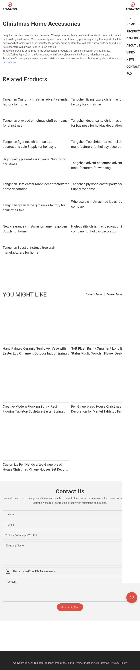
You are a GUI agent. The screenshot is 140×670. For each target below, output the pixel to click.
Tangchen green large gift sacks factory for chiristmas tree (34, 207)
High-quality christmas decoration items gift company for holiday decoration (103, 228)
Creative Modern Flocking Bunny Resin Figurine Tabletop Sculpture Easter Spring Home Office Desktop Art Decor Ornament (33, 409)
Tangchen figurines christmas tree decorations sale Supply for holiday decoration (28, 144)
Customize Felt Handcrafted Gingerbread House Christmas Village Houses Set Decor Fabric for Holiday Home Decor (34, 467)
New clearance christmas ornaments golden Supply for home (35, 228)
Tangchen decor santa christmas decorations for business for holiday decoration (104, 123)
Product (131, 294)
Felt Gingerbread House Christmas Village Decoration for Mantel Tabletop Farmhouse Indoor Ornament (102, 409)
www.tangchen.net (87, 662)
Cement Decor (114, 294)
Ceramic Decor (94, 294)
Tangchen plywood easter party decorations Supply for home (103, 186)
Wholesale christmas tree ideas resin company (98, 204)
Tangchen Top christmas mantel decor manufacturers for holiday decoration (99, 144)
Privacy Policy (119, 662)
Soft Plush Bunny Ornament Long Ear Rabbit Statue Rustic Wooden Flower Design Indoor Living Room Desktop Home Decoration (103, 351)
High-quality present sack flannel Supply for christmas (34, 161)
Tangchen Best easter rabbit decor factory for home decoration (36, 186)
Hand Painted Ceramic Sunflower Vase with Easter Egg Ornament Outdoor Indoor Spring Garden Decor (35, 351)
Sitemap (104, 662)
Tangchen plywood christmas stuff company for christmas (35, 123)
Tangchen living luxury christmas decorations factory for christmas (104, 101)
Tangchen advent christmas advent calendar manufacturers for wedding (103, 165)
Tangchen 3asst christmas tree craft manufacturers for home (29, 250)
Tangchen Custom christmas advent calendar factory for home (36, 101)
